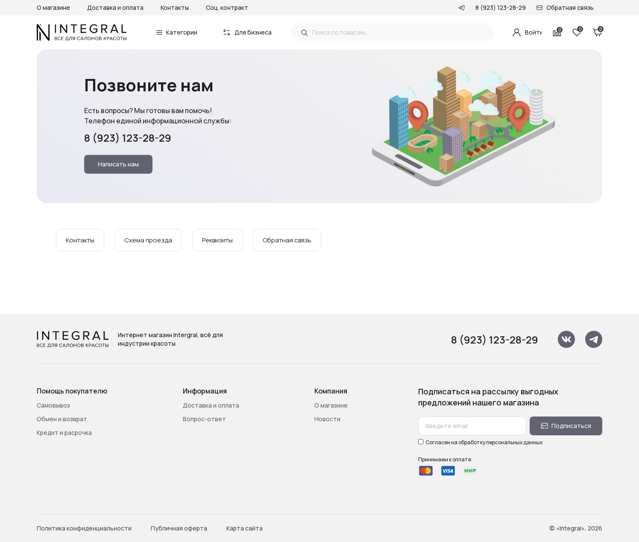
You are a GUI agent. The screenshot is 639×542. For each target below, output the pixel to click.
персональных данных (514, 442)
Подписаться (566, 426)
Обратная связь (570, 7)
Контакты (175, 7)
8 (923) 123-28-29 (500, 7)
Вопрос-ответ (204, 419)
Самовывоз (53, 405)
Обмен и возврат (62, 419)
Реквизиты (217, 240)
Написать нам (118, 164)
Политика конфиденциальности (84, 528)
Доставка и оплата (115, 7)
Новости (327, 419)
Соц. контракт (227, 7)
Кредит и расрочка (64, 432)
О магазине (53, 7)
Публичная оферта (179, 528)
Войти (527, 32)
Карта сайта (244, 528)
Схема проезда (148, 240)
